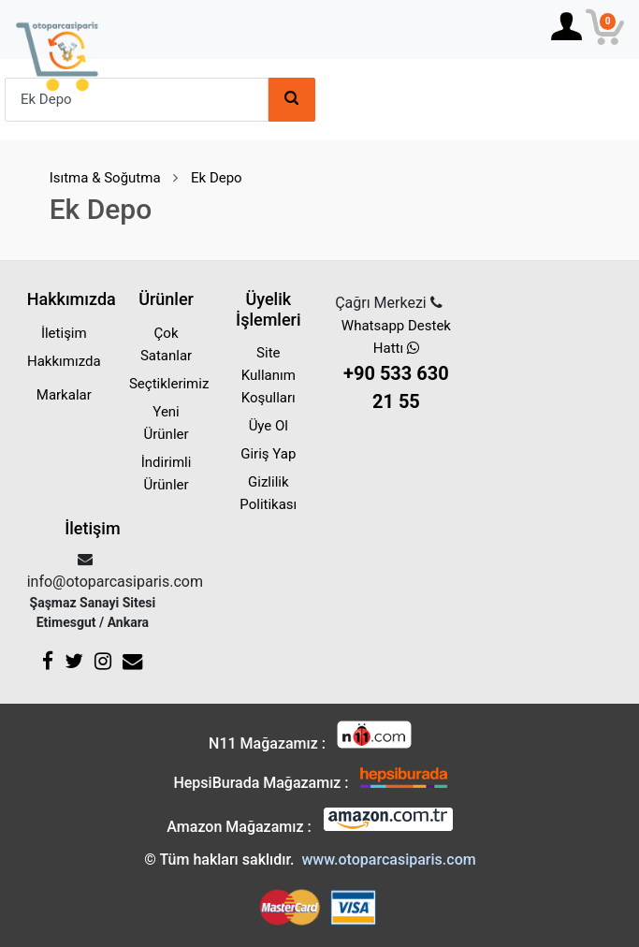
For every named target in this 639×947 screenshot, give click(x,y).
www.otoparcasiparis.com (388, 859)
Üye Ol (268, 425)
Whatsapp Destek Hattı (395, 366)
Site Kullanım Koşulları (268, 375)
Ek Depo (216, 177)
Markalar (64, 394)
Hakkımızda (64, 361)
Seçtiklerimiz (169, 383)
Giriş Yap (268, 453)
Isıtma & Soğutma (105, 177)
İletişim (64, 333)
